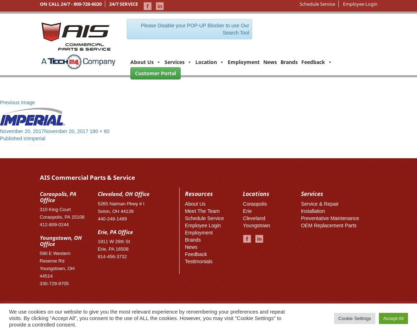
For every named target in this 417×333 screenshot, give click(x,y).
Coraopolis (255, 204)
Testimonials (199, 261)
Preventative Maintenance (330, 218)
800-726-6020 (88, 4)
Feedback (316, 62)
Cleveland (254, 218)
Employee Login (360, 4)
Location (209, 62)
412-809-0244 (54, 224)
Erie (247, 211)
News (270, 62)
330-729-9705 (54, 283)
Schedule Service (317, 4)
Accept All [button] (393, 318)
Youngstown (256, 225)
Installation (313, 211)
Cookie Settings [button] (354, 318)
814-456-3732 (112, 256)
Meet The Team (202, 211)
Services (178, 62)
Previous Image (17, 102)
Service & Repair (320, 204)
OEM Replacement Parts (329, 225)
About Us (145, 62)
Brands (289, 62)
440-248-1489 (112, 219)
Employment (244, 62)
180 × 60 (100, 131)
